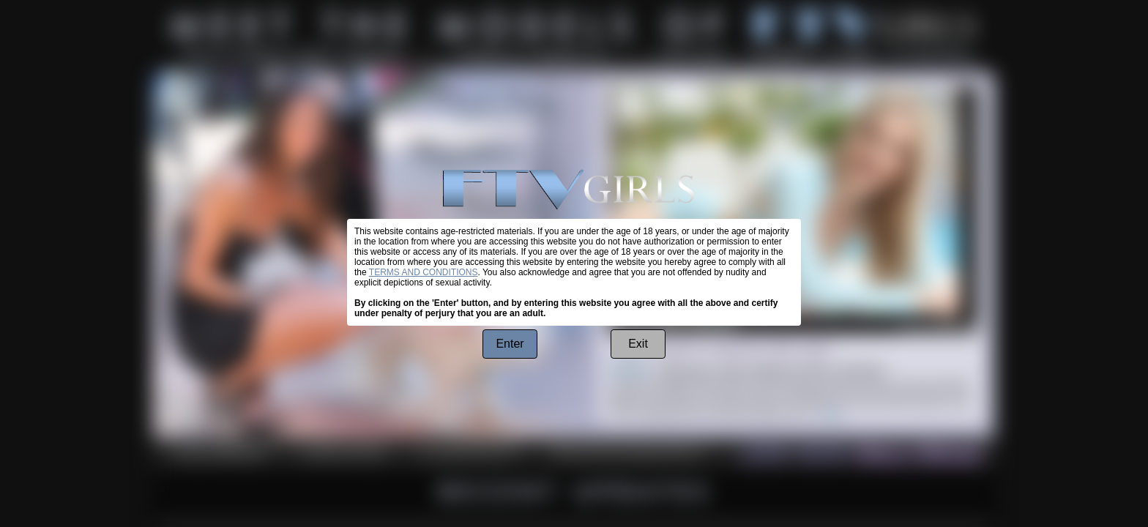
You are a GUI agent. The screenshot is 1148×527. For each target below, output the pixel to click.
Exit (638, 343)
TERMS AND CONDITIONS (423, 272)
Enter (509, 343)
